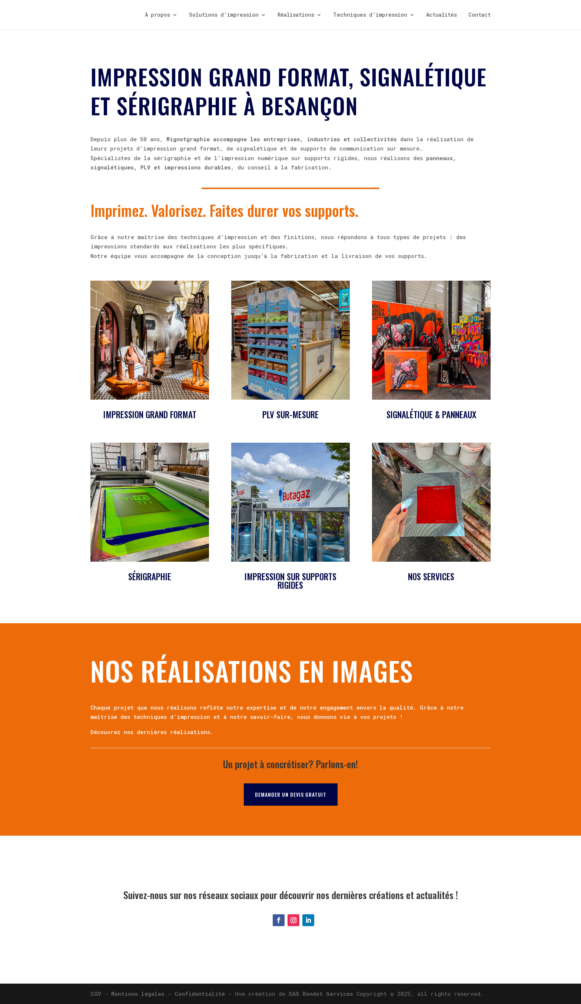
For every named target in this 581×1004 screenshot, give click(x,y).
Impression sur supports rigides (290, 580)
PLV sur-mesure (290, 414)
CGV (95, 993)
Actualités (441, 15)
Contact (479, 15)
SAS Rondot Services (321, 993)
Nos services (431, 576)
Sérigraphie (149, 576)
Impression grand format (149, 414)
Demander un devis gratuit (290, 794)
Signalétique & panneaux (431, 414)
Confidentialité (200, 993)
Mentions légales (138, 993)
